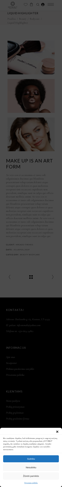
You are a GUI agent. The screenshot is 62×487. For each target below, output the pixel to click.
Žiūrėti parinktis (31, 476)
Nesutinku (31, 467)
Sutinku (31, 458)
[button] (57, 431)
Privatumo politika (31, 483)
